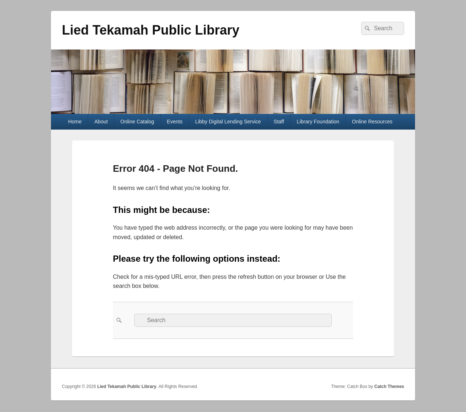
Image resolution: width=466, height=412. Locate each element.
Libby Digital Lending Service (228, 121)
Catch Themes (389, 386)
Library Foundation (318, 121)
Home (75, 121)
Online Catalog (137, 121)
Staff (279, 121)
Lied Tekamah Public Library (150, 30)
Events (174, 121)
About (101, 121)
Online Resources (372, 121)
